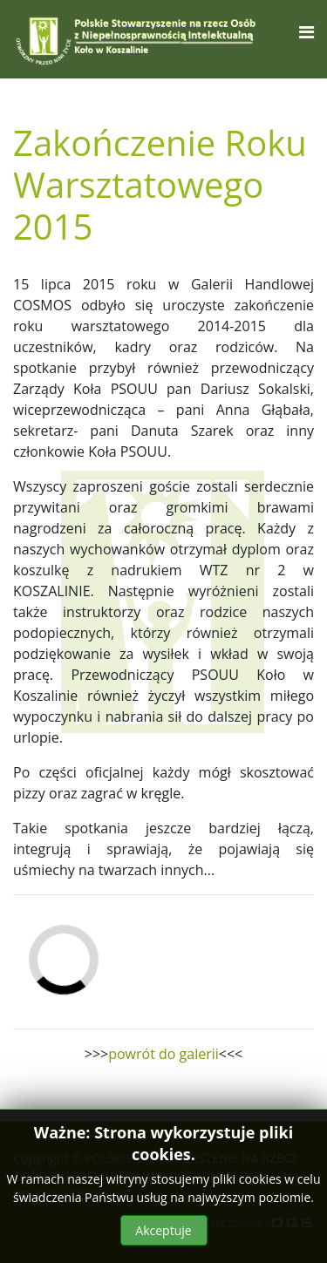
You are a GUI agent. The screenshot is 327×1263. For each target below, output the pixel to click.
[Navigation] (306, 32)
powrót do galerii (163, 1053)
